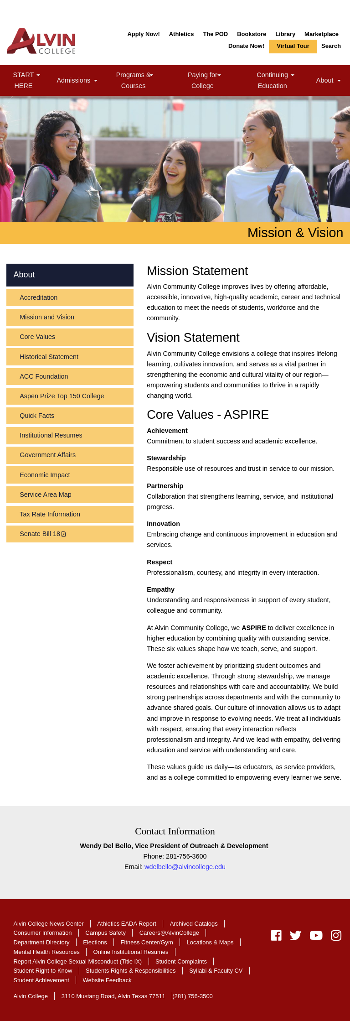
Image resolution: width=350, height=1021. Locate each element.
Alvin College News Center (48, 923)
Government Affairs (48, 454)
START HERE (33, 80)
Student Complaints (181, 961)
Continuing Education (285, 80)
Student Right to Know (42, 970)
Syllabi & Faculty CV (215, 970)
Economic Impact (45, 475)
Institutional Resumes (51, 435)
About (329, 81)
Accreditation (38, 297)
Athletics (181, 34)
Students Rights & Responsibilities (130, 970)
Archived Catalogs (194, 923)
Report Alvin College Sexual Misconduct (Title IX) (77, 961)
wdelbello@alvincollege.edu (185, 866)
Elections (95, 942)
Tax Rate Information (50, 514)
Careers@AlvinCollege (169, 932)
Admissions (78, 81)
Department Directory (41, 942)
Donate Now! (246, 45)
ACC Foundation (44, 376)
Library (285, 34)
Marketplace (321, 34)
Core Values (37, 336)
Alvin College (30, 996)
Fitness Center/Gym (147, 942)
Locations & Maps (210, 942)
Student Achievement (41, 980)
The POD (215, 34)
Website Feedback (107, 980)
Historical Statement (49, 356)
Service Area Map (46, 494)
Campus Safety (105, 932)
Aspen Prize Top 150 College (62, 396)
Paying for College (213, 80)
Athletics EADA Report (126, 923)
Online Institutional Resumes (131, 951)
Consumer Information (42, 932)
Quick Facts (37, 415)
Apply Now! (143, 34)
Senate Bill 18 (40, 533)
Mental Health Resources (46, 951)
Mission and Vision (47, 317)
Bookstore (251, 34)
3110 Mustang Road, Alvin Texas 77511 (113, 996)
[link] (37, 76)
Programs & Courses (144, 80)
